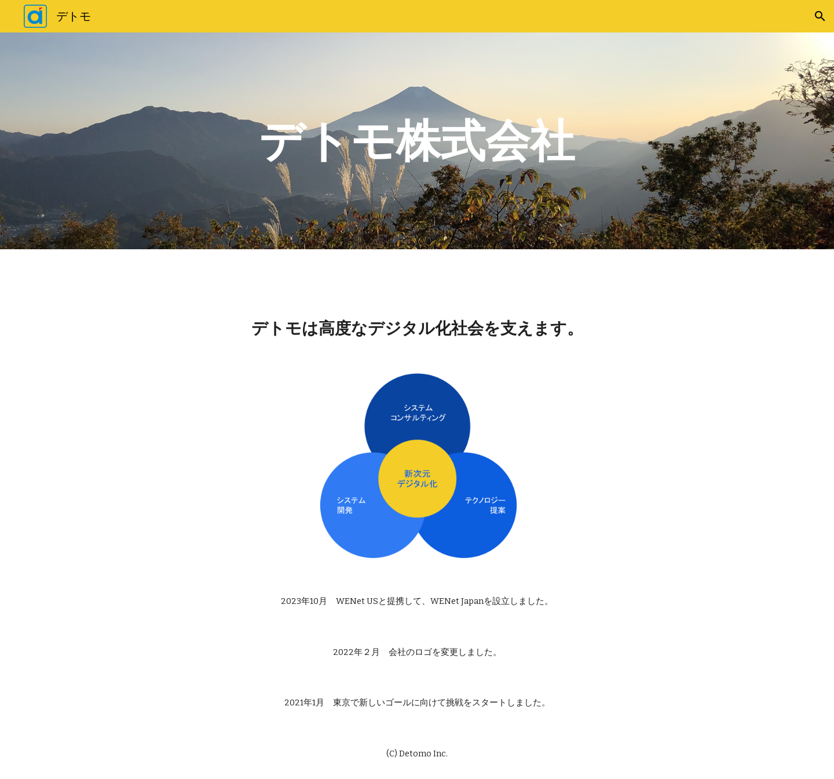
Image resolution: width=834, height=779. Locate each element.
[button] (820, 16)
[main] (417, 141)
